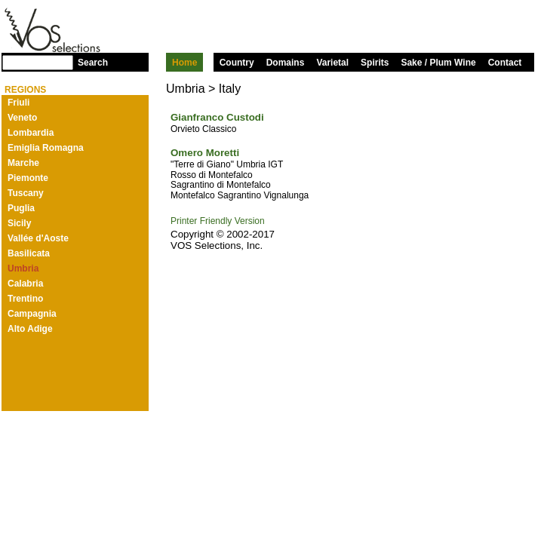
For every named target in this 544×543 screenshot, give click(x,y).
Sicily (19, 223)
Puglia (21, 208)
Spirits (375, 62)
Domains (285, 62)
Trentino (25, 298)
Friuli (18, 102)
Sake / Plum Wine (438, 62)
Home (184, 62)
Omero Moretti (205, 152)
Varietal (332, 62)
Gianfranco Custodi (217, 117)
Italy (230, 88)
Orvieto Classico (203, 129)
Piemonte (28, 178)
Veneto (22, 117)
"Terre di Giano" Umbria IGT (227, 164)
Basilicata (29, 253)
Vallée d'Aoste (38, 238)
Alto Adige (30, 329)
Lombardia (31, 132)
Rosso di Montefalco (212, 175)
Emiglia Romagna (46, 148)
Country (237, 62)
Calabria (25, 283)
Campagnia (32, 313)
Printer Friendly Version (218, 221)
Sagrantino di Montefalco (221, 184)
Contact (505, 62)
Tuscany (26, 193)
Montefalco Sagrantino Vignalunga (240, 195)
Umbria (23, 268)
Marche (23, 163)
